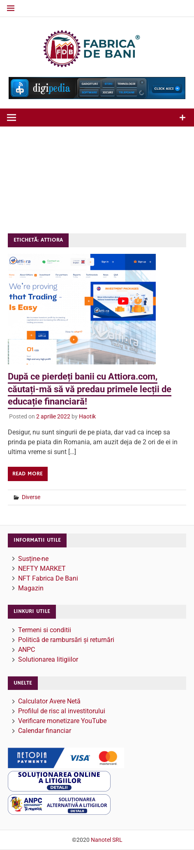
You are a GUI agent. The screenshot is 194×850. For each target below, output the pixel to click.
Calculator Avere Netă (49, 701)
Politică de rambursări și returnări (66, 640)
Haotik (87, 416)
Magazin (31, 588)
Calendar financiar (44, 731)
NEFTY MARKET (42, 568)
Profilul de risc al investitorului (61, 711)
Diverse (31, 497)
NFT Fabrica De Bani (48, 578)
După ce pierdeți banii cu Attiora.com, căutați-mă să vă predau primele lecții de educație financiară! (89, 389)
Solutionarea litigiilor (48, 659)
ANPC (26, 649)
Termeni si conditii (44, 630)
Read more (27, 473)
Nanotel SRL (106, 839)
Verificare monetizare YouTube (62, 721)
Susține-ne (33, 559)
